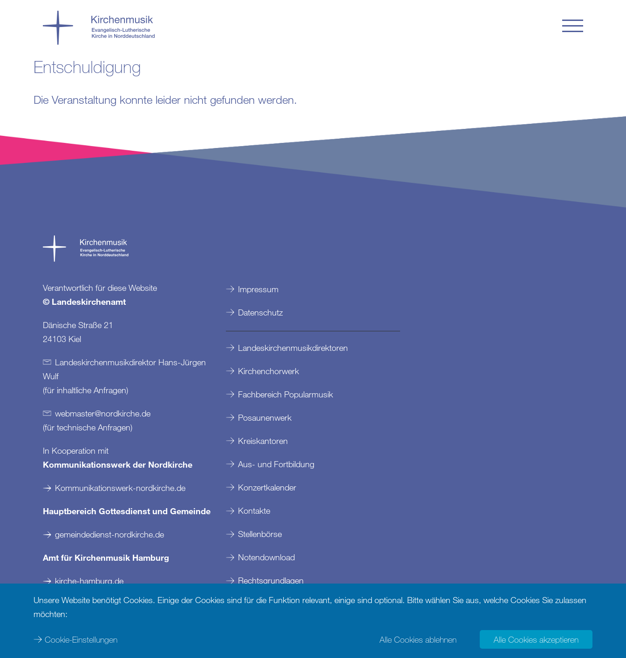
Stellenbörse (260, 534)
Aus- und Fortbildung (276, 464)
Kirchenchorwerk (268, 371)
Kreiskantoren (263, 441)
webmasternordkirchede (102, 413)
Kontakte (254, 510)
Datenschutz (260, 312)
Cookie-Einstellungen (81, 639)
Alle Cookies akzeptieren (536, 639)
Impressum (258, 289)
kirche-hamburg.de (89, 581)
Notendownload (266, 557)
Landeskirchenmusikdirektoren (293, 347)
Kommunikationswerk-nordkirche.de (120, 488)
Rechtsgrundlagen (271, 580)
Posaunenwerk (265, 417)
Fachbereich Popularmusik (285, 394)
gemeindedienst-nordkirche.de (109, 534)
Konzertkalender (267, 487)
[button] (572, 25)
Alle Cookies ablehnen (418, 639)
